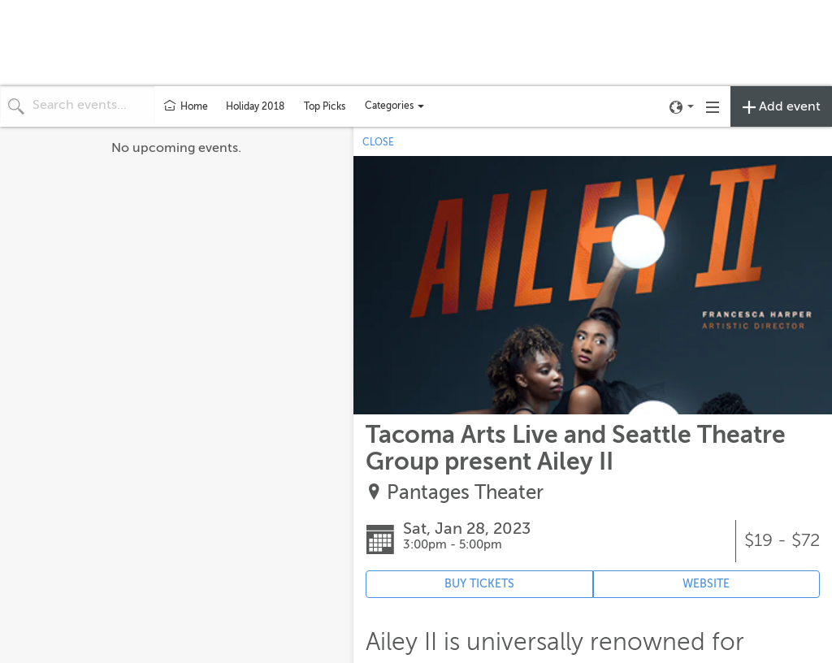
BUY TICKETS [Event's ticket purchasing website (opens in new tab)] (479, 584)
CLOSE (378, 142)
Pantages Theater (465, 493)
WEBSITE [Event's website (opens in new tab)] (706, 584)
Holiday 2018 (255, 106)
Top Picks (324, 106)
